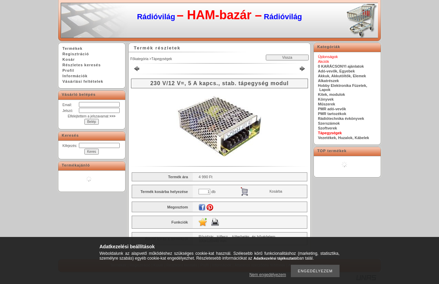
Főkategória (139, 59)
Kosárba (276, 191)
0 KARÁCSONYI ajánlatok (341, 66)
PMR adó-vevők (332, 109)
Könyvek (326, 99)
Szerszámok (329, 123)
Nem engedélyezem (267, 274)
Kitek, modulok (331, 94)
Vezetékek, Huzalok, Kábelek (343, 138)
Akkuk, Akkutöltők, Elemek (342, 76)
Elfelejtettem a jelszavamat (91, 116)
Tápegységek (161, 59)
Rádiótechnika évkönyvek (341, 118)
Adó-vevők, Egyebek (336, 71)
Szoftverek (327, 128)
